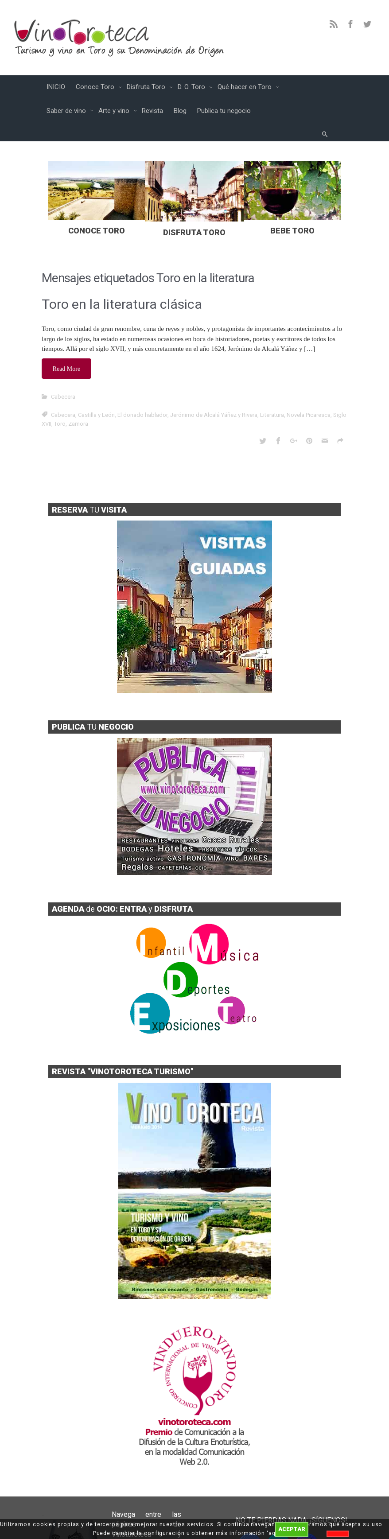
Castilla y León (96, 413)
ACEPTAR (291, 1529)
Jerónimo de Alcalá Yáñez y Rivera (213, 413)
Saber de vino (67, 111)
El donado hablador (142, 413)
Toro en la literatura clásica (122, 304)
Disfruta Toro (147, 87)
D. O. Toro (192, 87)
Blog (180, 111)
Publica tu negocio (224, 111)
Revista (152, 111)
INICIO (56, 87)
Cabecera (63, 395)
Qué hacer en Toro (245, 87)
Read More (67, 368)
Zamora (78, 422)
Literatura (272, 413)
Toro (60, 422)
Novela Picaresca (309, 413)
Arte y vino (114, 111)
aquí (274, 1533)
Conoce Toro (96, 87)
